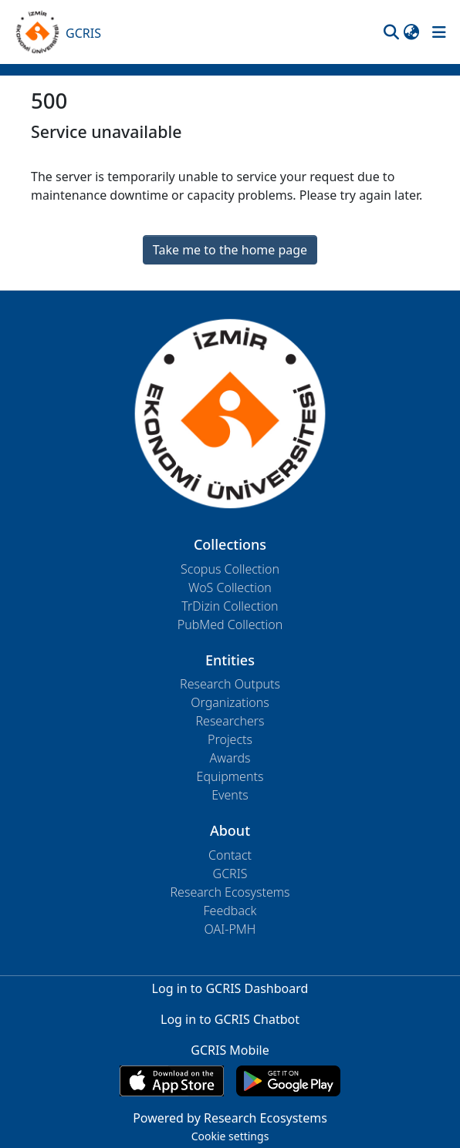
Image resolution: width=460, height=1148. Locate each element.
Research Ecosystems (229, 892)
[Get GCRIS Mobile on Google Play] (288, 1081)
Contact (230, 855)
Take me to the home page (230, 249)
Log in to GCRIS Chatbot (230, 1019)
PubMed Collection (230, 624)
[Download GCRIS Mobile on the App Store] (172, 1081)
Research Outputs (230, 683)
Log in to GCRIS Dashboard (230, 988)
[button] (391, 32)
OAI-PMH (230, 929)
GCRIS (230, 873)
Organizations (230, 702)
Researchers (229, 720)
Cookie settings (230, 1136)
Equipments (230, 776)
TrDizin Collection (229, 606)
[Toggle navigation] (439, 32)
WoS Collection (230, 587)
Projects (230, 739)
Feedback (229, 910)
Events (230, 794)
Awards (229, 757)
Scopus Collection (230, 569)
